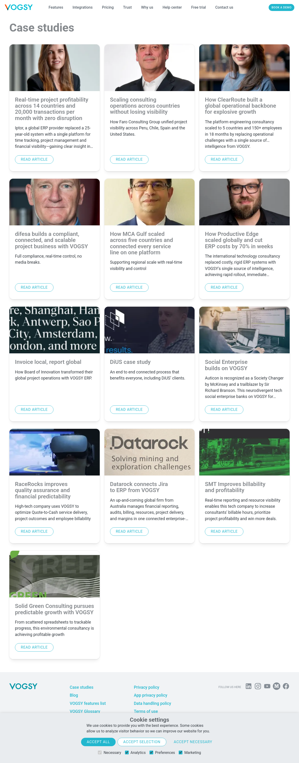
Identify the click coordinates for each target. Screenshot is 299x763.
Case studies (81, 687)
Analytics (135, 752)
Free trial (198, 7)
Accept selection (141, 742)
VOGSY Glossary (85, 711)
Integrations (82, 7)
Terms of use (146, 711)
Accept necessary (193, 742)
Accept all (98, 742)
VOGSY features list (88, 703)
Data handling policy (152, 703)
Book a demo (281, 7)
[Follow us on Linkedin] (248, 687)
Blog (74, 695)
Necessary (109, 752)
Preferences (162, 752)
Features (56, 7)
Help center (172, 7)
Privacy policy (146, 687)
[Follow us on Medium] (276, 687)
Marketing (190, 752)
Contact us (224, 7)
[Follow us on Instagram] (258, 687)
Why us (147, 7)
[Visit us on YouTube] (267, 687)
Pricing (108, 7)
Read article (34, 159)
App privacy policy (150, 695)
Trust (127, 7)
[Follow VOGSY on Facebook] (286, 687)
